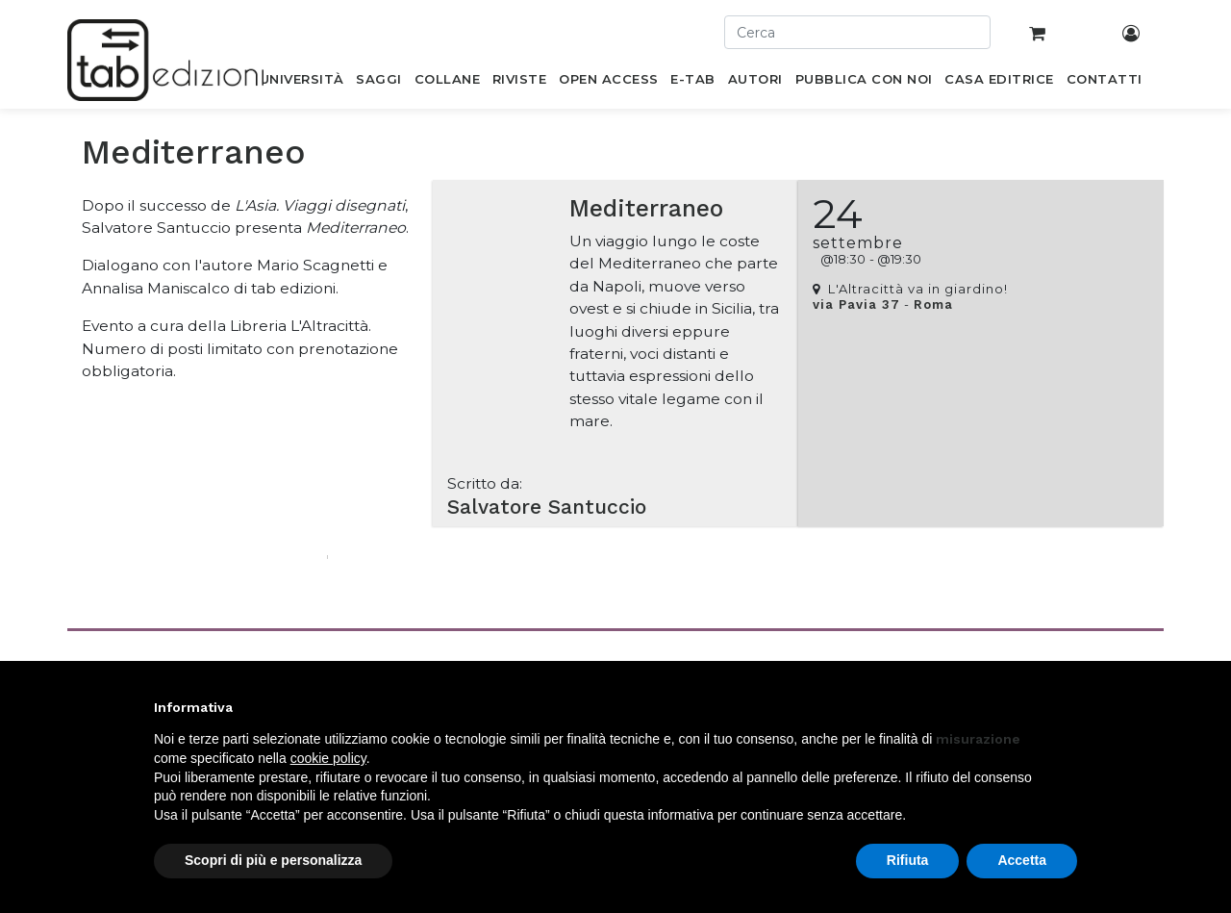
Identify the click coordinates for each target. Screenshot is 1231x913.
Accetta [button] (1021, 860)
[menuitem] (301, 82)
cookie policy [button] (328, 758)
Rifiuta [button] (908, 860)
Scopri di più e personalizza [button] (273, 860)
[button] (1067, 707)
